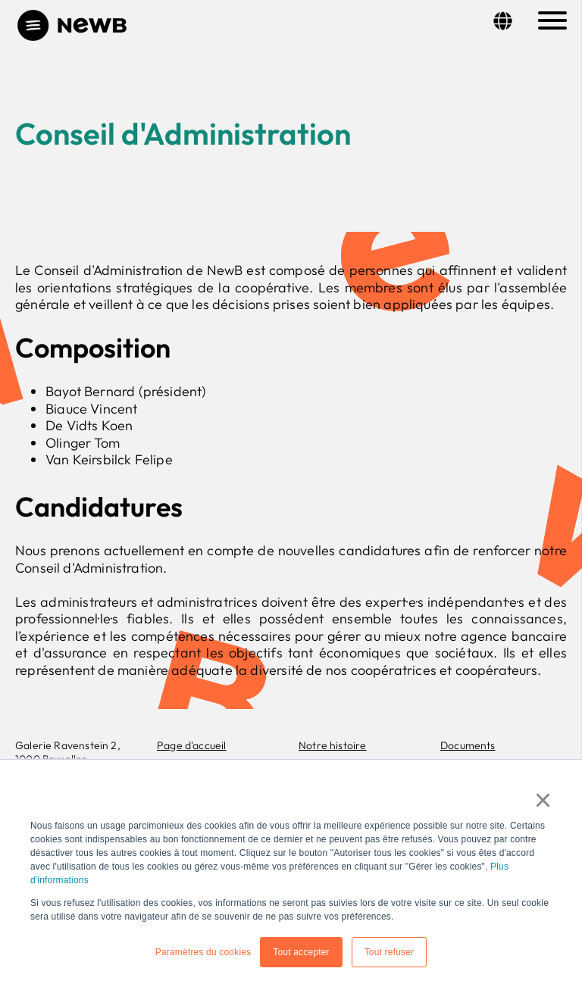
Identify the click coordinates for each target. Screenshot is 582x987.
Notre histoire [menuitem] (333, 745)
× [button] (543, 800)
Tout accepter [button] (301, 952)
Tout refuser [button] (390, 952)
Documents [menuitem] (468, 745)
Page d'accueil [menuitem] (192, 745)
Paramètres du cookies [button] (203, 952)
